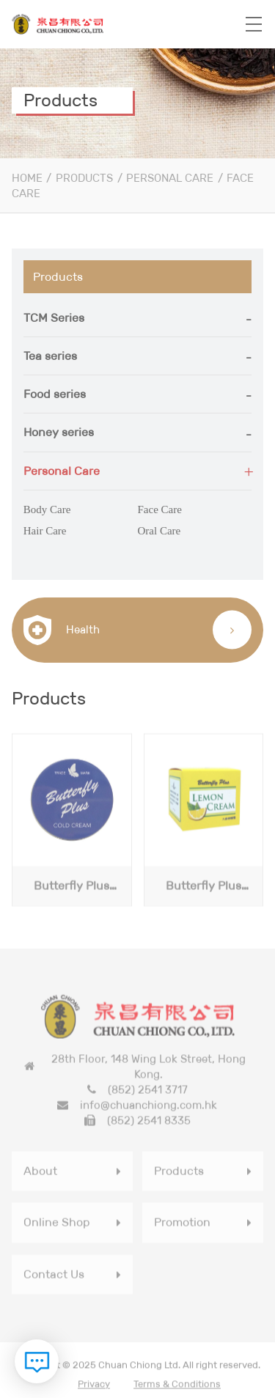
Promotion (182, 1224)
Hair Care (45, 531)
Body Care (47, 509)
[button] (137, 317)
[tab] (137, 318)
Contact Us (53, 1276)
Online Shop (56, 1224)
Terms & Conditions (177, 1386)
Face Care (160, 509)
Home (27, 178)
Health (61, 630)
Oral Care (159, 531)
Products (84, 178)
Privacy (94, 1386)
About (40, 1173)
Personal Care (169, 178)
